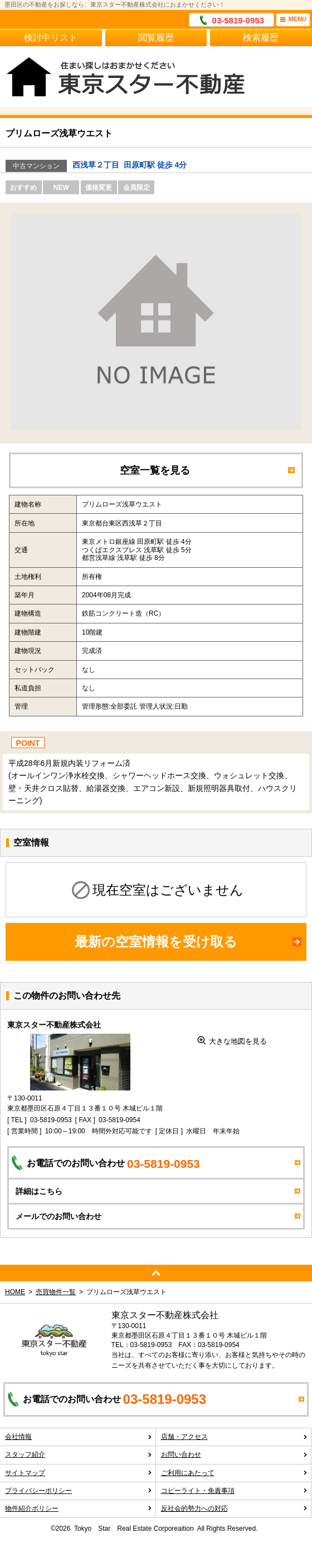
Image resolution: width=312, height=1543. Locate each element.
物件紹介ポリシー (78, 1508)
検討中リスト (50, 37)
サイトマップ (78, 1473)
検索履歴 (261, 37)
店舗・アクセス (234, 1437)
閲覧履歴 (156, 37)
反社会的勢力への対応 (234, 1508)
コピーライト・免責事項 (234, 1491)
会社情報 (78, 1437)
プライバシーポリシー (78, 1491)
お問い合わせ (234, 1454)
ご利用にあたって (234, 1473)
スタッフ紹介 (78, 1454)
